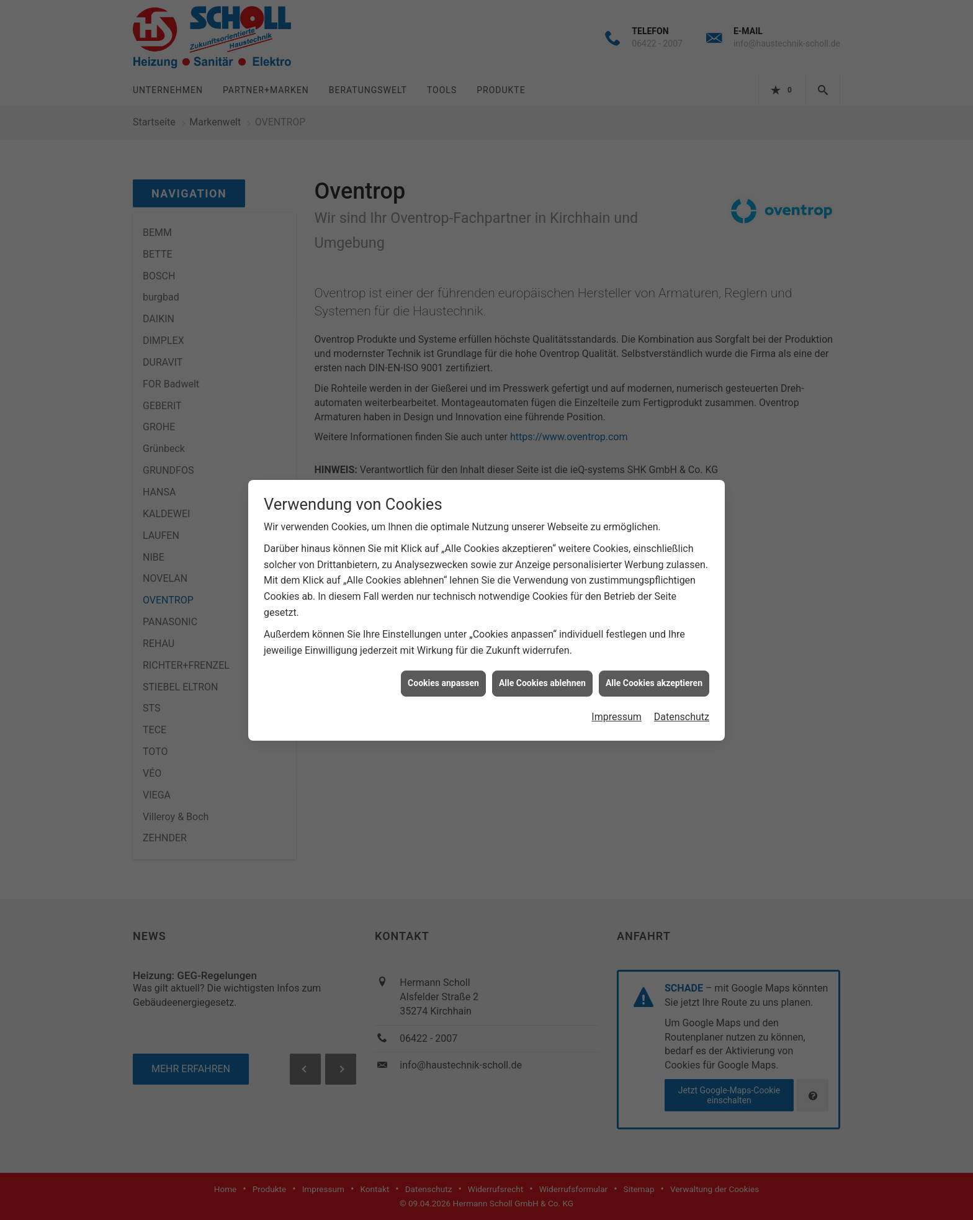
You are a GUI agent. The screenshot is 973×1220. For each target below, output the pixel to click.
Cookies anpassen (443, 668)
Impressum (616, 702)
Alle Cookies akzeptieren (654, 668)
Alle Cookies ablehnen (542, 668)
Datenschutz (681, 702)
